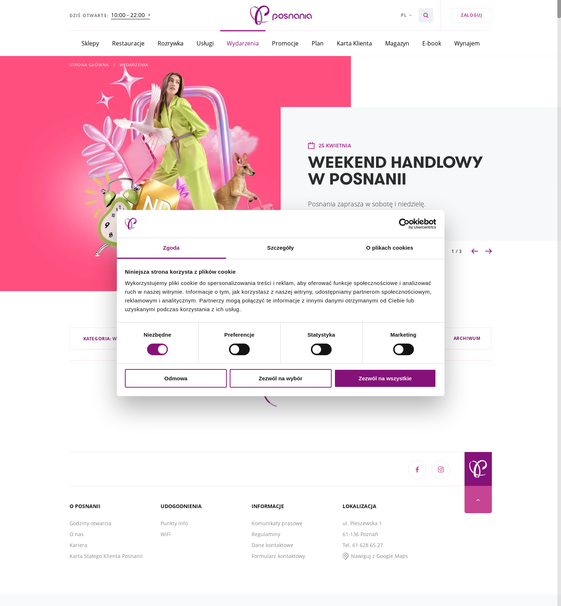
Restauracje (128, 43)
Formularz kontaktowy (278, 555)
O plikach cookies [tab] (389, 248)
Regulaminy (266, 534)
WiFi (166, 534)
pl (404, 15)
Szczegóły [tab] (280, 248)
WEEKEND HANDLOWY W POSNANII (395, 170)
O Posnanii (85, 506)
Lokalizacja (359, 506)
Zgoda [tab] (171, 248)
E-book (431, 43)
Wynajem (467, 43)
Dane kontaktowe (272, 545)
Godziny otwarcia (90, 523)
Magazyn (397, 43)
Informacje (268, 506)
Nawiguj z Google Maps (379, 555)
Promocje (285, 43)
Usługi (205, 43)
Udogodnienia (181, 506)
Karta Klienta (354, 43)
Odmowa (175, 378)
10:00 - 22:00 (128, 15)
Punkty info (174, 523)
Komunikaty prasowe (277, 523)
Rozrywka (170, 43)
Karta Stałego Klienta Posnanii (106, 555)
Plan (318, 43)
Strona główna (89, 64)
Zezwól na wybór (280, 378)
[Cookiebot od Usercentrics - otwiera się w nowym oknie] (404, 223)
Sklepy (90, 43)
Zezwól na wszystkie (385, 378)
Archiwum (467, 338)
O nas (77, 534)
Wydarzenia (243, 43)
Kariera (78, 545)
